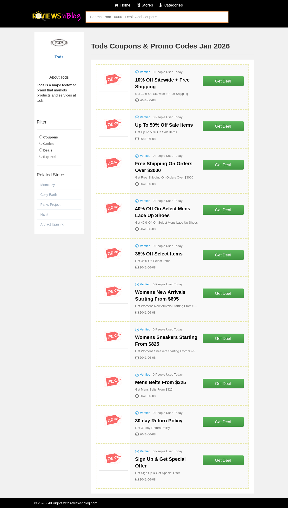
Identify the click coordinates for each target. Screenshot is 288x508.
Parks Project (50, 204)
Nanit (44, 214)
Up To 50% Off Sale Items (164, 125)
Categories (171, 5)
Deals (47, 150)
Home (122, 5)
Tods (58, 57)
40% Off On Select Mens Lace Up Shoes (162, 212)
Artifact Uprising (52, 224)
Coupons (50, 137)
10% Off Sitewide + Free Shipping (162, 83)
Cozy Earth (48, 195)
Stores (145, 5)
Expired (49, 157)
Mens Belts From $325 (160, 382)
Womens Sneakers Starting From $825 (166, 341)
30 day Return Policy (159, 420)
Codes (48, 144)
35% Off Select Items (159, 253)
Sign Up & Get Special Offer (160, 462)
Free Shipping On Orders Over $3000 (164, 167)
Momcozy (47, 185)
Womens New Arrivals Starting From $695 (160, 295)
